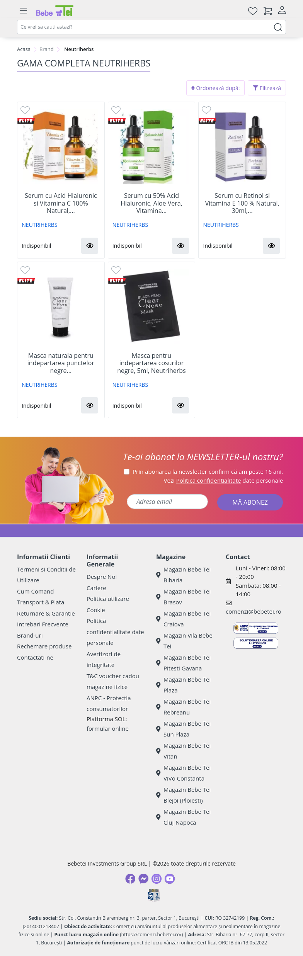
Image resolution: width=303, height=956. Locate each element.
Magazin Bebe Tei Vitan (183, 751)
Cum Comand (35, 591)
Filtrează (267, 88)
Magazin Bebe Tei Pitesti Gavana (183, 662)
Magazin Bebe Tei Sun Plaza (183, 729)
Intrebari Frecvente (42, 624)
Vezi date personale (223, 480)
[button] (89, 246)
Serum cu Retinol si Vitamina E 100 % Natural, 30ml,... (242, 203)
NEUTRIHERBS (39, 224)
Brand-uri (30, 635)
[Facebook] (130, 879)
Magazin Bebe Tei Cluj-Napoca (183, 817)
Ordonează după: (215, 88)
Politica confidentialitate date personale (115, 631)
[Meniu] (23, 11)
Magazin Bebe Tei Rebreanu (183, 706)
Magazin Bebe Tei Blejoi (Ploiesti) (183, 795)
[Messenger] (143, 879)
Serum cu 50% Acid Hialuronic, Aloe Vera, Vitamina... (151, 203)
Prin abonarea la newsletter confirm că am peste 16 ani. (208, 471)
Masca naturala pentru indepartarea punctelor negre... (60, 363)
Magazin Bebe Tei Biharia (183, 574)
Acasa (24, 49)
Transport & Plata (40, 602)
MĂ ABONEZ (250, 502)
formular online (108, 728)
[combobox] (151, 27)
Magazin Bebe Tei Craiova (183, 618)
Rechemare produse (44, 646)
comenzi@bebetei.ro (253, 611)
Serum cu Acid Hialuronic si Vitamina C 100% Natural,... (61, 203)
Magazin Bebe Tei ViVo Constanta (183, 773)
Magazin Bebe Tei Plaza (183, 684)
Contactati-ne (35, 657)
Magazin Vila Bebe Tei (184, 640)
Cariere (96, 588)
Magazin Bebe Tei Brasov (183, 596)
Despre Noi (102, 576)
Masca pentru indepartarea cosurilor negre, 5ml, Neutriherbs (151, 363)
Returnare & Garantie (46, 613)
